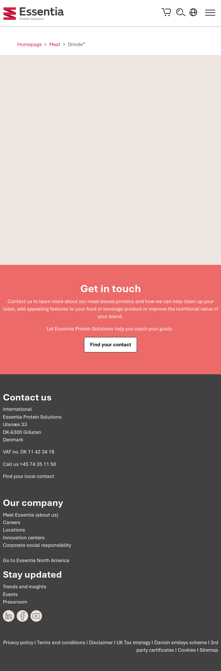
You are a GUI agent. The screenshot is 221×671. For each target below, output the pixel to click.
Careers (11, 522)
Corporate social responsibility (37, 545)
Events (10, 594)
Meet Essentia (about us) (30, 514)
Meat (54, 44)
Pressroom (15, 602)
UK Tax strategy (133, 642)
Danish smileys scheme (180, 642)
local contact (39, 476)
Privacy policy (18, 642)
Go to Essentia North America (36, 560)
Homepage (29, 44)
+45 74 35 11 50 (38, 464)
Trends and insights (24, 586)
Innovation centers (24, 537)
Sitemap (209, 650)
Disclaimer (101, 642)
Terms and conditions (61, 642)
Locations (14, 530)
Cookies (187, 650)
